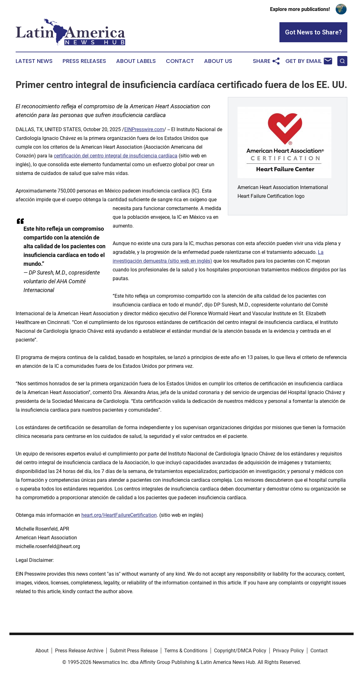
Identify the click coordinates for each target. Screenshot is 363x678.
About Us (218, 61)
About (42, 651)
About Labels (136, 61)
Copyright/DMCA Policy (240, 651)
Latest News (34, 61)
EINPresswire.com (144, 129)
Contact (180, 61)
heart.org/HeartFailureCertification (119, 515)
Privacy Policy (288, 651)
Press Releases (84, 61)
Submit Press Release (134, 651)
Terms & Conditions (185, 651)
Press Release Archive (79, 651)
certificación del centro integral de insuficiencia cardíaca (115, 156)
